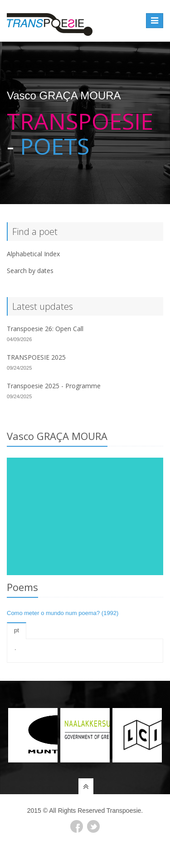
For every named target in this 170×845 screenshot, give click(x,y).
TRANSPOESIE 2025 (36, 357)
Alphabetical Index (33, 253)
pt (16, 630)
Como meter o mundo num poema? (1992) (62, 613)
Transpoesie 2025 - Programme (54, 385)
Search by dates (30, 270)
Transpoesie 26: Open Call (45, 328)
